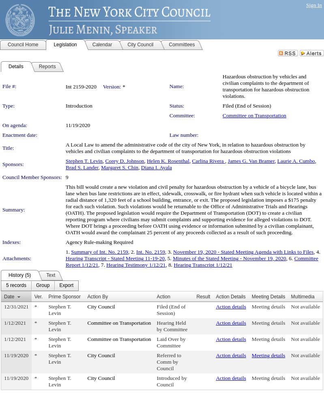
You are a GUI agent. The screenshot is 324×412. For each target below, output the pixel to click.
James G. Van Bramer (251, 161)
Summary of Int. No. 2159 (99, 252)
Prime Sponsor (64, 297)
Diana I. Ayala (156, 167)
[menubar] (40, 285)
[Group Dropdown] (42, 286)
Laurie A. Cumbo (296, 161)
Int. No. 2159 (150, 252)
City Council (102, 307)
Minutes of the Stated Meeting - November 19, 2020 (229, 258)
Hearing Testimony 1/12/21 (135, 265)
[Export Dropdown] (66, 286)
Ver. (38, 297)
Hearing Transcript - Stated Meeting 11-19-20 (115, 258)
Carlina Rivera (208, 161)
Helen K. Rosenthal (168, 161)
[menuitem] (16, 286)
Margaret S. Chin (119, 167)
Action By (98, 297)
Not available (305, 307)
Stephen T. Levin (84, 161)
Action (163, 297)
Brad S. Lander (82, 167)
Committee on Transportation (254, 115)
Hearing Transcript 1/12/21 (203, 265)
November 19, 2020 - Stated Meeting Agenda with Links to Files (243, 252)
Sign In (314, 5)
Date (9, 297)
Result (203, 297)
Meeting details (268, 307)
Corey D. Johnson (124, 161)
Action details (231, 307)
